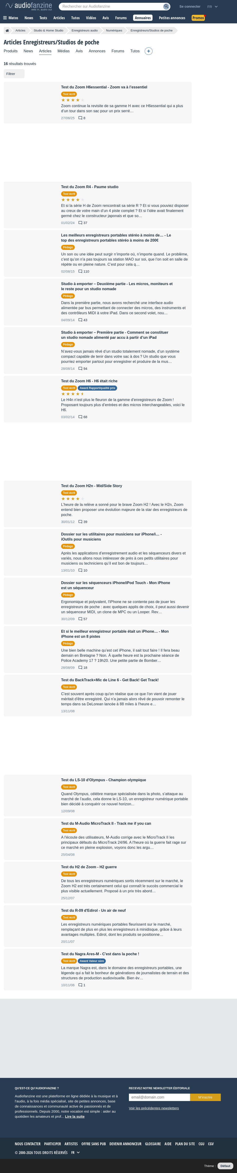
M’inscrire (205, 1097)
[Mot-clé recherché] (114, 6)
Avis (79, 51)
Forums (118, 51)
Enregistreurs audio (85, 30)
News (28, 51)
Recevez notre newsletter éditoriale (159, 1088)
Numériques (114, 30)
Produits (11, 51)
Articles (20, 30)
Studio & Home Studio (48, 30)
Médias (63, 51)
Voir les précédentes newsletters (154, 1108)
